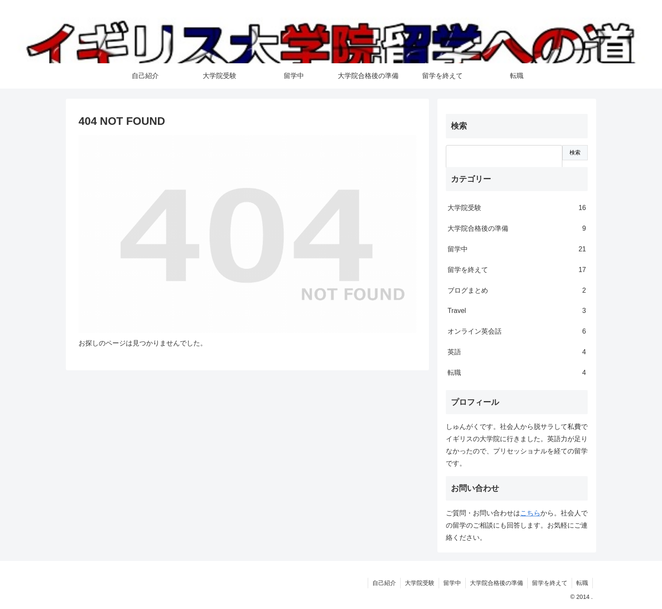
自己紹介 (384, 582)
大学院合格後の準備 (517, 229)
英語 (517, 352)
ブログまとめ (517, 291)
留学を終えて (517, 270)
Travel (517, 311)
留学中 (517, 249)
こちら (530, 513)
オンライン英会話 (517, 332)
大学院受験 (517, 208)
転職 (517, 373)
